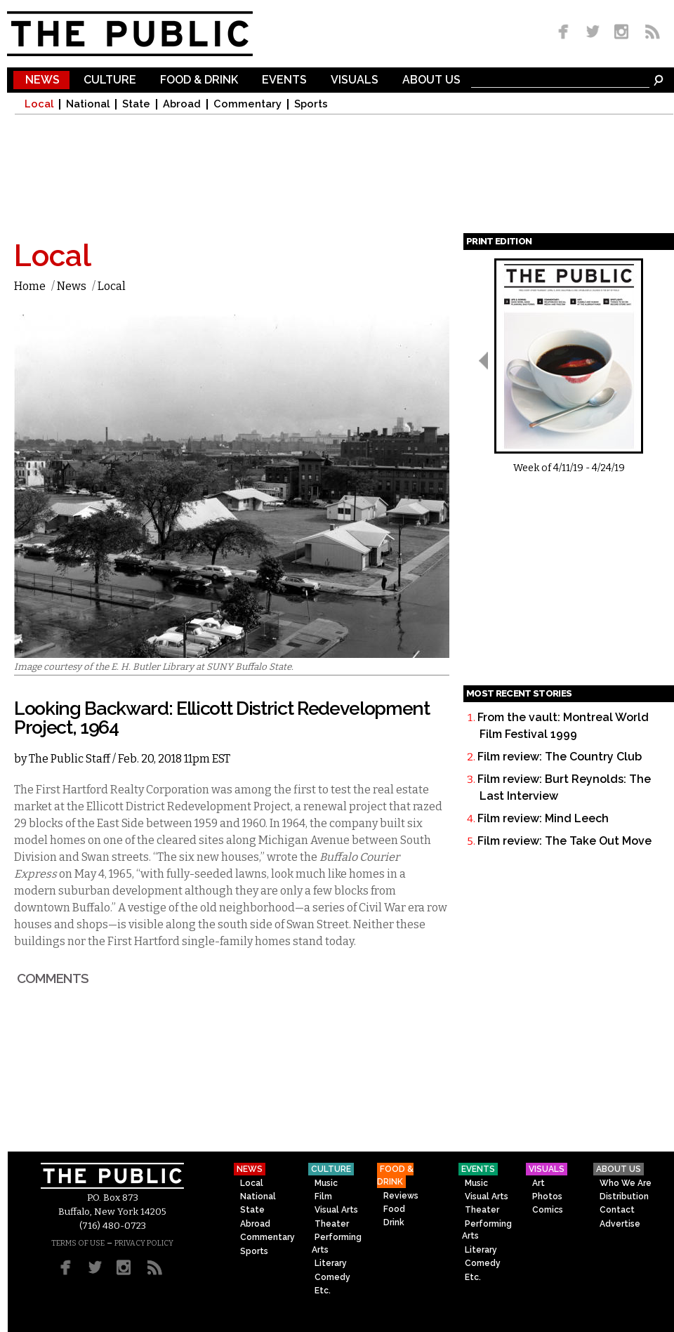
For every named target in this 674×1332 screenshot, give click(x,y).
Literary (331, 1263)
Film (323, 1196)
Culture (110, 80)
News (42, 80)
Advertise (620, 1224)
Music (326, 1183)
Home (30, 286)
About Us (431, 80)
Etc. (323, 1290)
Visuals (354, 80)
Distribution (624, 1196)
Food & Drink (199, 80)
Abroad (182, 104)
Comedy (332, 1277)
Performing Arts (337, 1243)
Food (394, 1209)
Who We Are (626, 1183)
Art (538, 1183)
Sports (311, 104)
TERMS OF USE (78, 1243)
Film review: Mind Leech (543, 818)
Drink (393, 1222)
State (136, 104)
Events (284, 80)
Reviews (400, 1196)
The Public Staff (69, 758)
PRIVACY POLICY (143, 1243)
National (88, 104)
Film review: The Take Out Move (564, 841)
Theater (332, 1224)
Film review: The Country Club (559, 756)
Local (39, 104)
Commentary (247, 104)
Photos (547, 1196)
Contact (617, 1210)
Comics (547, 1210)
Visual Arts (336, 1210)
